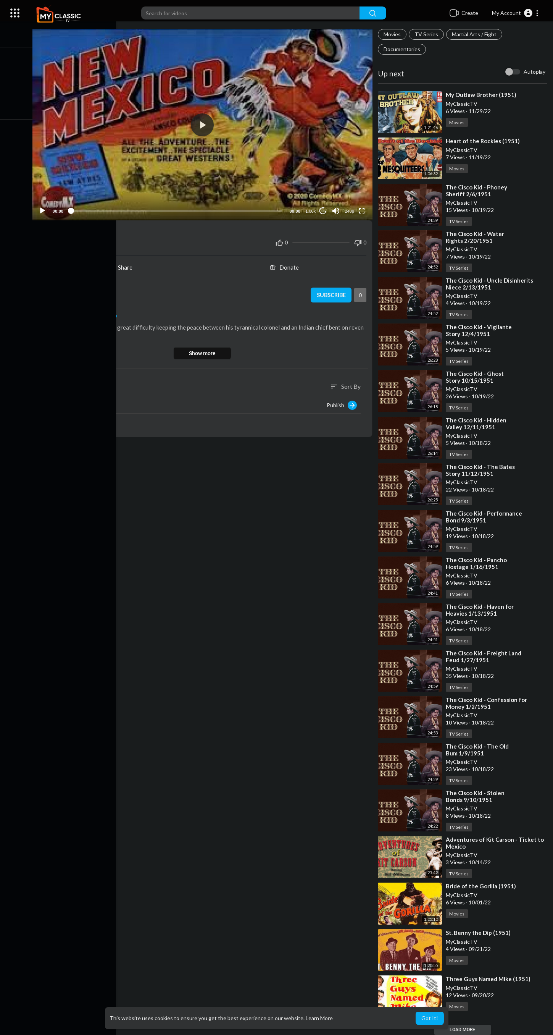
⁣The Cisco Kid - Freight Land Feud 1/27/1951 (484, 656)
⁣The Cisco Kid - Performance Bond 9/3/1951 (485, 517)
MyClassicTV (83, 289)
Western (110, 313)
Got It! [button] (429, 1018)
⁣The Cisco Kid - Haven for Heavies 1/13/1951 (481, 610)
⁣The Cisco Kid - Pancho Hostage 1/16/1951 (477, 563)
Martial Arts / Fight (475, 34)
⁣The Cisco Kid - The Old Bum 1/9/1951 (478, 750)
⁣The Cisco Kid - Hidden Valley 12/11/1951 (477, 423)
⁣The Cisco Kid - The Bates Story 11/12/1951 (481, 470)
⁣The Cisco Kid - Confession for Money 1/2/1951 (487, 703)
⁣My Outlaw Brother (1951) (482, 94)
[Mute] (336, 209)
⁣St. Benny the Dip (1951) (479, 932)
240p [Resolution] (350, 209)
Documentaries (403, 49)
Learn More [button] (319, 1018)
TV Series (427, 34)
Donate (286, 265)
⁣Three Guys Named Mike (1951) (489, 978)
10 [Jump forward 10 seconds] (323, 209)
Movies (393, 34)
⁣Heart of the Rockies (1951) (484, 140)
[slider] (178, 209)
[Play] (46, 209)
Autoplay (534, 71)
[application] (204, 123)
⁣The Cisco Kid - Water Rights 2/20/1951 (476, 237)
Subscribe (331, 293)
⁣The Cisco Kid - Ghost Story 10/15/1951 (476, 377)
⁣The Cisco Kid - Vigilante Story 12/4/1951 (480, 330)
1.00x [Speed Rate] (311, 209)
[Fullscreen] (362, 209)
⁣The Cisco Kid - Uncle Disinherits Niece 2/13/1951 (490, 284)
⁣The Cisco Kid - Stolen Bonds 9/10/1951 (476, 796)
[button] (515, 13)
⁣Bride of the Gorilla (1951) (482, 886)
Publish (343, 403)
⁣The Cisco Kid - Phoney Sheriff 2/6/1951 (477, 190)
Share (123, 265)
